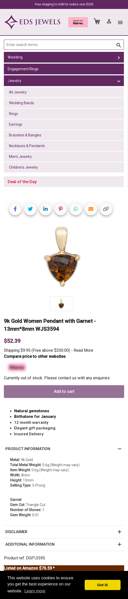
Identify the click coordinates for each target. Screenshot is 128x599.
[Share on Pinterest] (60, 209)
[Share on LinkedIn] (45, 209)
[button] (64, 449)
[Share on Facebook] (15, 209)
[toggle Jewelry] (119, 81)
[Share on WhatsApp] (76, 209)
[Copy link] (106, 209)
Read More (83, 350)
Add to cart (64, 391)
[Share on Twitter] (30, 209)
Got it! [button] (102, 585)
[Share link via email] (91, 209)
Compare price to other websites (35, 356)
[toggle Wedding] (119, 57)
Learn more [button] (34, 591)
